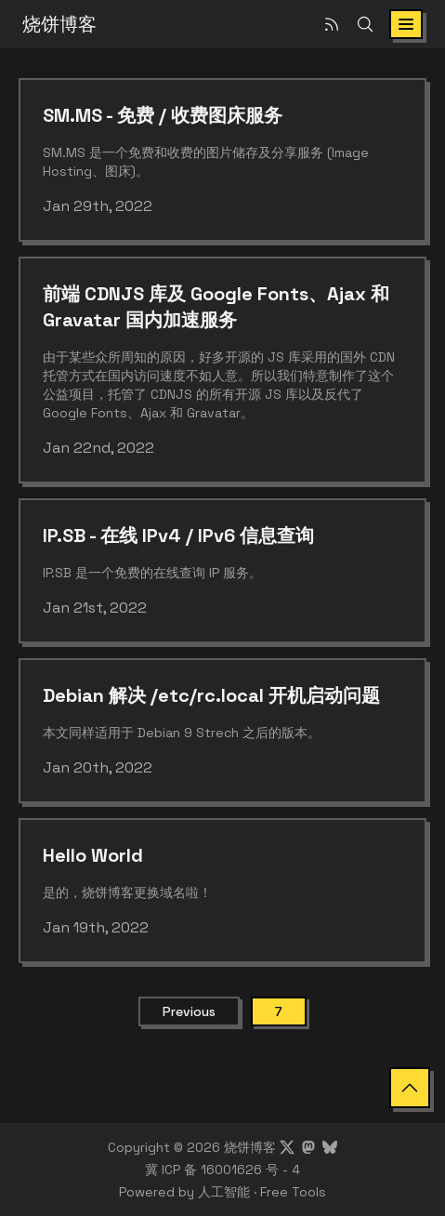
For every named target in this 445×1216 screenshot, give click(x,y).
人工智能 (224, 1191)
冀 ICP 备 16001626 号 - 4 (222, 1169)
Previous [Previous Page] (189, 1011)
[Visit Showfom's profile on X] (287, 1147)
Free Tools (293, 1191)
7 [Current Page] (278, 1011)
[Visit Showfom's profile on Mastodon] (308, 1147)
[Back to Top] (409, 1087)
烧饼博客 (59, 24)
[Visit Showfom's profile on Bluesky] (329, 1147)
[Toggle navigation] (406, 24)
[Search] (365, 24)
